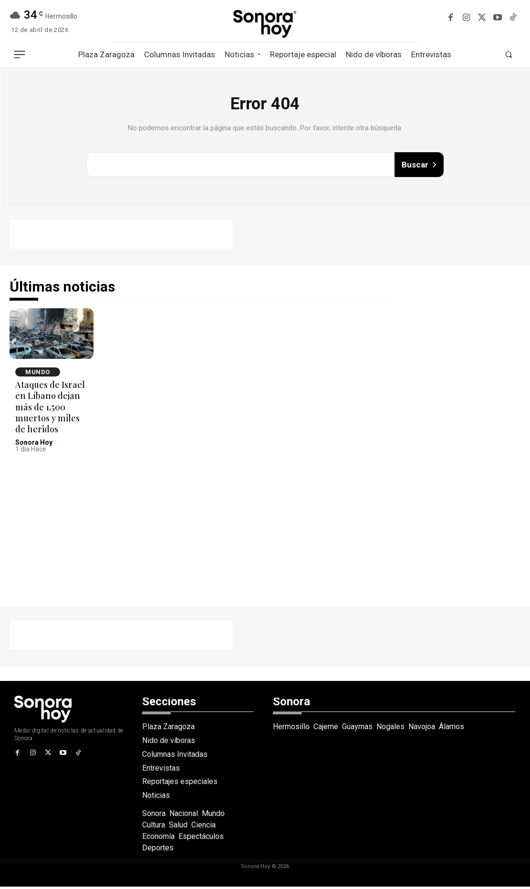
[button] (508, 55)
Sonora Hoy (33, 444)
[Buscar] (419, 166)
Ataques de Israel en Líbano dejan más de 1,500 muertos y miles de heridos (50, 409)
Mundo (37, 373)
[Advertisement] (121, 236)
